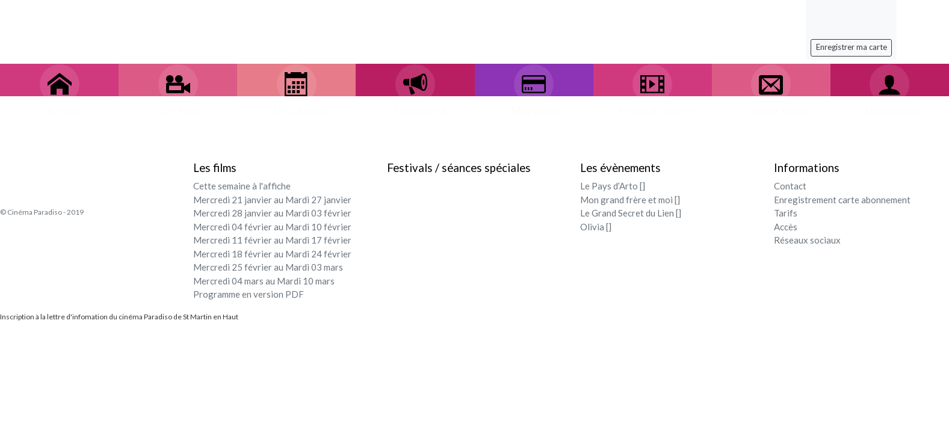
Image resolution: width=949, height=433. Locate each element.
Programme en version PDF (248, 294)
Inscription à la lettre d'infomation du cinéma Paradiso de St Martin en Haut (119, 316)
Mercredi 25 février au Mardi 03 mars (268, 267)
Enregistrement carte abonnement (842, 199)
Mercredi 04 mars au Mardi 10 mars (264, 280)
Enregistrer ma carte (851, 47)
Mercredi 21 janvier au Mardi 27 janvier (272, 199)
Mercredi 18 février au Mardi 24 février (272, 253)
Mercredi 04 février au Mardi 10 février (272, 226)
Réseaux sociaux (807, 240)
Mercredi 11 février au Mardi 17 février (272, 240)
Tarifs (785, 212)
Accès (785, 226)
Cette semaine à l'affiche (242, 185)
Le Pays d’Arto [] (612, 185)
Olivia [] (595, 226)
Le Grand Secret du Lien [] (630, 212)
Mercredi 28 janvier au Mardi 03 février (272, 212)
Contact (790, 185)
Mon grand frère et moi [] (630, 199)
